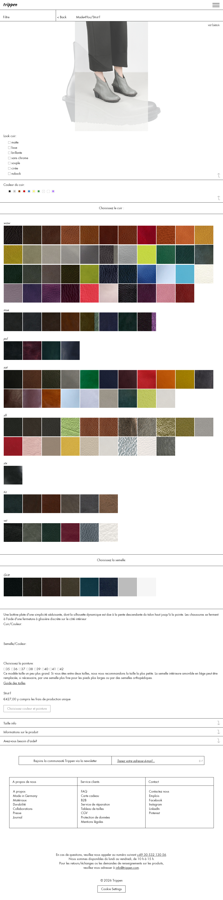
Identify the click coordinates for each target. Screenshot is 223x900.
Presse (17, 813)
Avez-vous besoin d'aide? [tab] (20, 741)
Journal (17, 817)
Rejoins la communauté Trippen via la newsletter (65, 761)
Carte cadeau (90, 796)
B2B (83, 800)
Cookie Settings (111, 889)
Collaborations (22, 809)
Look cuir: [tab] (10, 136)
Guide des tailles (14, 683)
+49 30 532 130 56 (151, 855)
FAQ (84, 791)
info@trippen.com (127, 868)
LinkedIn (154, 809)
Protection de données (95, 817)
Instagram (155, 804)
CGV (84, 813)
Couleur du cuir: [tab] (14, 185)
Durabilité (19, 804)
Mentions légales (92, 822)
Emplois (154, 796)
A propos (19, 791)
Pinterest (154, 813)
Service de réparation (95, 804)
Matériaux (20, 800)
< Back (62, 17)
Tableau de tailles (92, 809)
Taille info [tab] (10, 723)
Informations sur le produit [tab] (21, 732)
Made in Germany (25, 796)
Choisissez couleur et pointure (27, 709)
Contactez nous (159, 791)
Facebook (155, 800)
